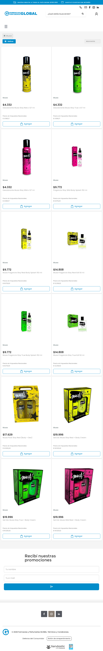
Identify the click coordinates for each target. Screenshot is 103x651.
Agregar (26, 124)
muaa (7, 35)
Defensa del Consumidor (33, 638)
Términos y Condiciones (58, 632)
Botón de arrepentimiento (59, 638)
